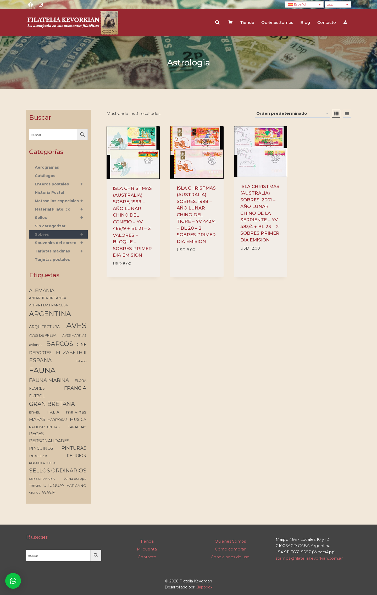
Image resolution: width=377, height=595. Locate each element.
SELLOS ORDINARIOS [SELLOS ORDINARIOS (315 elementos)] (57, 470)
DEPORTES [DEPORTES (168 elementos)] (40, 352)
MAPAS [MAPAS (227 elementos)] (37, 419)
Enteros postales (61, 184)
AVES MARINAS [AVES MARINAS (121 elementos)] (74, 335)
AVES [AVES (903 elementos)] (76, 325)
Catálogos (45, 175)
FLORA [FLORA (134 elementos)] (80, 381)
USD (330, 5)
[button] (13, 581)
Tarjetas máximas (61, 251)
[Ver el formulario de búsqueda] (217, 22)
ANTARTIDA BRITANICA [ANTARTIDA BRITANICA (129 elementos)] (47, 298)
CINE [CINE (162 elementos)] (81, 344)
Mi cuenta (147, 549)
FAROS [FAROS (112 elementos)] (81, 361)
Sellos (61, 217)
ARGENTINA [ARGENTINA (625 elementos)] (50, 314)
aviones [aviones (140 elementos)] (35, 345)
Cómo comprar (230, 549)
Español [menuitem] (300, 4)
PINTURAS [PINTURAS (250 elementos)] (74, 448)
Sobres (61, 234)
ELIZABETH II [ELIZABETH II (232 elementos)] (71, 352)
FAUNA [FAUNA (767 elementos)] (42, 370)
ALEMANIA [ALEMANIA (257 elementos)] (41, 290)
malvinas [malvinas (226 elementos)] (76, 412)
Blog (305, 22)
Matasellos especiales (61, 201)
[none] (304, 4)
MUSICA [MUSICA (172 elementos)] (78, 419)
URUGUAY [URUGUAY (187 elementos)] (53, 485)
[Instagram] (40, 4)
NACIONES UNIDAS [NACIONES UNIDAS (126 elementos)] (44, 427)
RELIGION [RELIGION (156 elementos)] (76, 455)
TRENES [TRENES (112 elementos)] (35, 486)
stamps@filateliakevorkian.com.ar (309, 558)
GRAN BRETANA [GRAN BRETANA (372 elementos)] (52, 403)
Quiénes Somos (277, 22)
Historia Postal (49, 192)
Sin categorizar (50, 226)
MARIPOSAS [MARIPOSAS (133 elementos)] (57, 420)
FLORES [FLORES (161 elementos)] (37, 388)
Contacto (326, 22)
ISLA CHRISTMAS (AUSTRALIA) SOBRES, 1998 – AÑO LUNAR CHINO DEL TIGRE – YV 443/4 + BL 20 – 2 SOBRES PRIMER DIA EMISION (196, 214)
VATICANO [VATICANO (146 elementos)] (76, 485)
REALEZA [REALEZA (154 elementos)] (38, 456)
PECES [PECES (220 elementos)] (36, 433)
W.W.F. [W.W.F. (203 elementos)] (49, 492)
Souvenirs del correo (61, 243)
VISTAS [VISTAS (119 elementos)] (34, 493)
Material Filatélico (61, 209)
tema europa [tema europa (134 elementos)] (75, 479)
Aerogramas (47, 167)
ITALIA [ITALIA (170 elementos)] (53, 412)
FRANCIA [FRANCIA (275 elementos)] (75, 388)
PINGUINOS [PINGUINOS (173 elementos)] (41, 448)
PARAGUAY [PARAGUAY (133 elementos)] (77, 427)
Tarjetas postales (52, 259)
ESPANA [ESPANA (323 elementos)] (40, 360)
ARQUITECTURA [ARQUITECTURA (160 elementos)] (44, 326)
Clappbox (204, 587)
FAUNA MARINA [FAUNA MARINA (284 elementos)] (49, 380)
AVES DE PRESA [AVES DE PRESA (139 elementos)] (42, 335)
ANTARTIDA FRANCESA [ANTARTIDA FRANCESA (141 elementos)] (48, 305)
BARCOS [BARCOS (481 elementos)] (59, 344)
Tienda (247, 22)
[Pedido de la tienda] (292, 114)
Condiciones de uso (230, 556)
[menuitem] (304, 4)
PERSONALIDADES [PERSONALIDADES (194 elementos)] (49, 440)
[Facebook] (30, 4)
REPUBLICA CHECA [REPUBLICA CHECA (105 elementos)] (42, 463)
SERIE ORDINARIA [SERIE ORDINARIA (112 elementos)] (42, 479)
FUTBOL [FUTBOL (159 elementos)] (37, 396)
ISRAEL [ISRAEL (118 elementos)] (34, 412)
